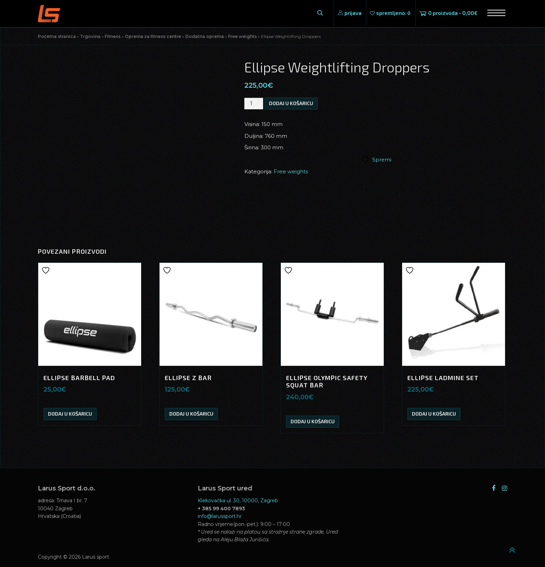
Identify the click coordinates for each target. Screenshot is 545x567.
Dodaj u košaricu (291, 103)
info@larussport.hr (220, 516)
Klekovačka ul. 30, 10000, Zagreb (238, 500)
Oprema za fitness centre (153, 36)
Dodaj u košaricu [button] (70, 414)
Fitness (113, 36)
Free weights (242, 36)
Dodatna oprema (204, 36)
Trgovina (90, 36)
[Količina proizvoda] (253, 103)
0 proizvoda (453, 13)
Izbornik (494, 13)
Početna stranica (57, 36)
